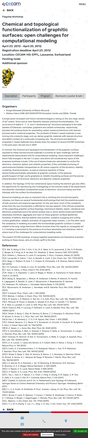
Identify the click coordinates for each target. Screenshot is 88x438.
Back (8, 10)
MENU (82, 4)
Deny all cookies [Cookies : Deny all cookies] (30, 435)
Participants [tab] (29, 96)
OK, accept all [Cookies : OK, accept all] (80, 431)
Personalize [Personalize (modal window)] (47, 435)
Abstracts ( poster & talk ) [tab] (69, 96)
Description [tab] (11, 96)
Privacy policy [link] (60, 435)
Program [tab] (45, 96)
